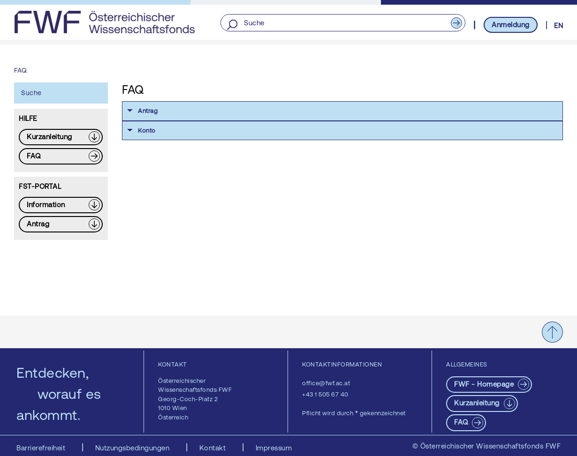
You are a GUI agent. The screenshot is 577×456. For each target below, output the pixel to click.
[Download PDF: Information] (61, 205)
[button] (342, 111)
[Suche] (343, 23)
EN (558, 26)
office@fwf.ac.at (326, 383)
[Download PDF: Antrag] (61, 224)
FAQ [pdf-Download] (462, 422)
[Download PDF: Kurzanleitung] (61, 137)
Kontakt (213, 448)
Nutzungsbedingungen (133, 448)
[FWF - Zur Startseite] (104, 22)
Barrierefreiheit (42, 448)
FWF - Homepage (485, 384)
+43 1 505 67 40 (325, 394)
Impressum (274, 448)
